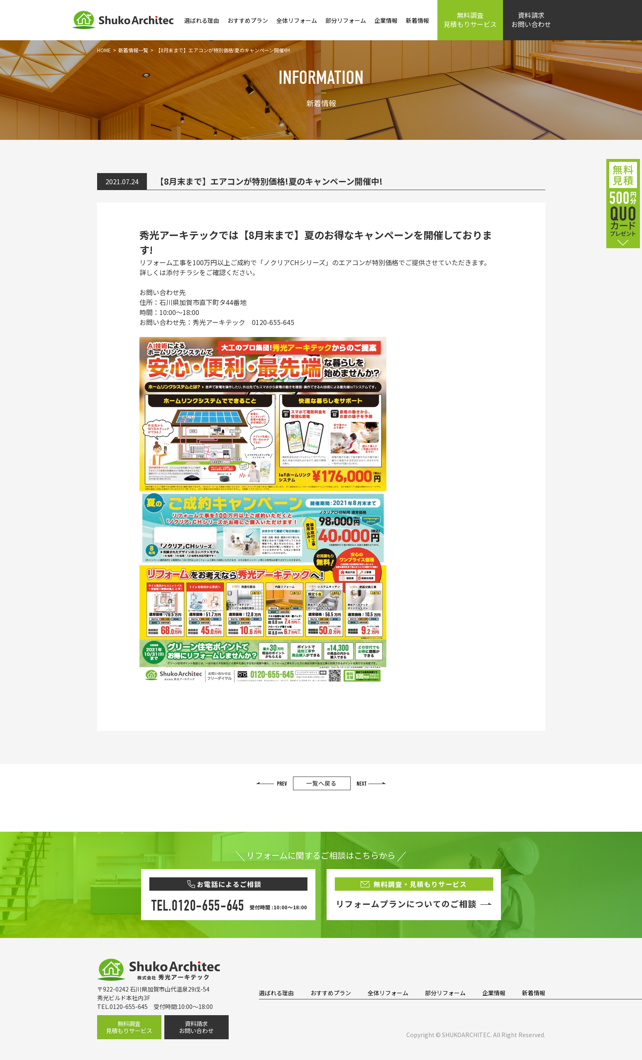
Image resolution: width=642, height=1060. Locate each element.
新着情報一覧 (133, 50)
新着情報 (417, 20)
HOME (104, 50)
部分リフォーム (345, 20)
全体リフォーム (296, 20)
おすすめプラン (247, 20)
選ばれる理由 (201, 20)
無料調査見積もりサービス (470, 19)
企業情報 (386, 20)
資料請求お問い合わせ (531, 19)
